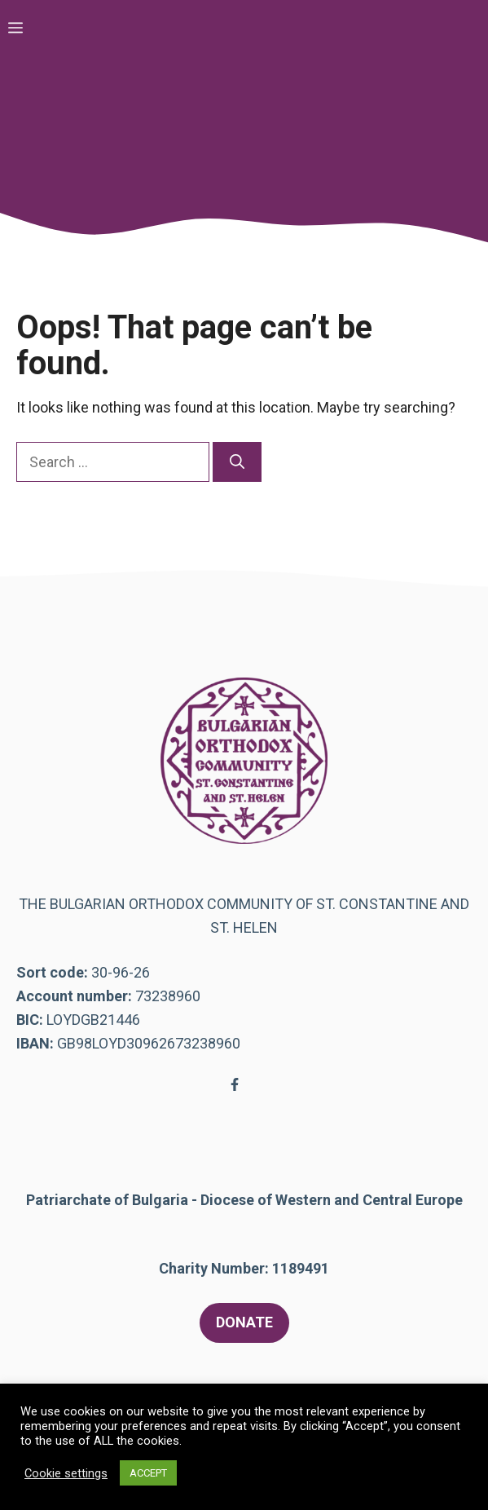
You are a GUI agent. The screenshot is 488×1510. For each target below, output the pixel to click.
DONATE (244, 1322)
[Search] (237, 462)
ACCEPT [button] (148, 1473)
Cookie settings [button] (66, 1473)
